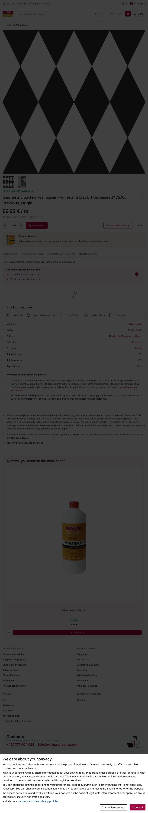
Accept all (137, 807)
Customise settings (113, 807)
